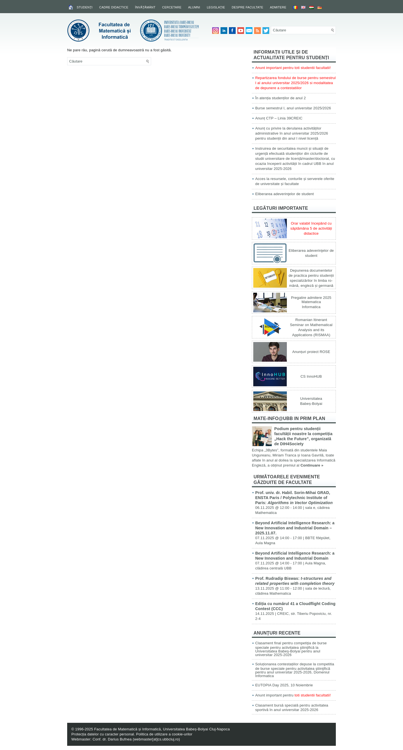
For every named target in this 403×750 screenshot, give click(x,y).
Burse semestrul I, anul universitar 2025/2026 (293, 108)
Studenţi (85, 7)
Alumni (194, 7)
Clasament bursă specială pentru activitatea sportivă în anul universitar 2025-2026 (291, 707)
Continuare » (312, 465)
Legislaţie (216, 7)
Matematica (311, 302)
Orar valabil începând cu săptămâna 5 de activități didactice (311, 228)
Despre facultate (247, 7)
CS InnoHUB (311, 376)
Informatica (311, 307)
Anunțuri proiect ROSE (311, 352)
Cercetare (171, 7)
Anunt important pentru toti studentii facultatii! (293, 68)
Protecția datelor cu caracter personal (102, 734)
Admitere (278, 7)
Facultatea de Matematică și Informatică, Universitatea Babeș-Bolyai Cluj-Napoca (162, 729)
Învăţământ (145, 7)
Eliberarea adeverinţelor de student (284, 194)
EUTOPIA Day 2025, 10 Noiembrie (284, 685)
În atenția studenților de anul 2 (280, 98)
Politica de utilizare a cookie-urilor (164, 734)
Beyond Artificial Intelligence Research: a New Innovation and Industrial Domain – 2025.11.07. (294, 528)
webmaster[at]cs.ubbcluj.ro (156, 739)
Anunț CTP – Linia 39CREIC (279, 118)
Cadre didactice (113, 7)
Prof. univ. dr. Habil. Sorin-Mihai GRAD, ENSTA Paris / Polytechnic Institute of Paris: (294, 497)
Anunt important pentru (293, 695)
